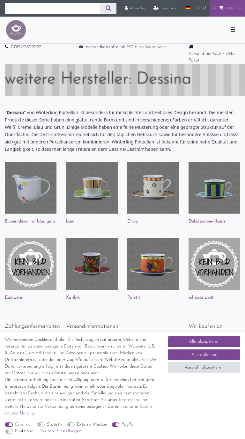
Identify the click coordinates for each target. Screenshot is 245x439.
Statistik (54, 424)
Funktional (24, 431)
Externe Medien (92, 424)
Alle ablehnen (204, 354)
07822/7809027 (26, 47)
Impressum (129, 400)
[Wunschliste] (202, 8)
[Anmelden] (135, 8)
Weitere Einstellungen (60, 431)
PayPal (128, 424)
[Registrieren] (166, 8)
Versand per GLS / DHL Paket (212, 57)
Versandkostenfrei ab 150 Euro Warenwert (125, 47)
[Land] (188, 8)
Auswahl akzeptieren (204, 367)
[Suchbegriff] (52, 8)
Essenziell (24, 424)
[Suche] (108, 8)
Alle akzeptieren (204, 341)
